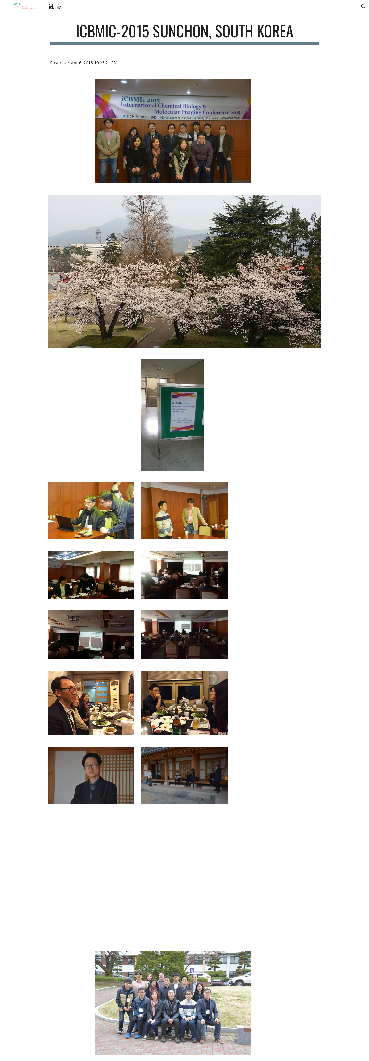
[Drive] (161, 843)
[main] (184, 33)
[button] (363, 6)
